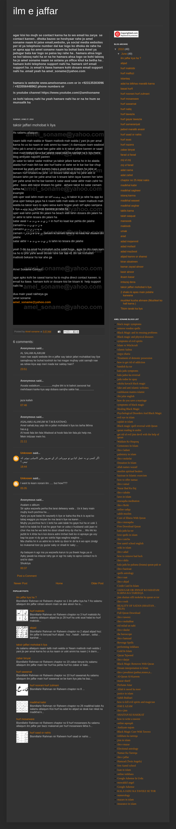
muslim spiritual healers (129, 471)
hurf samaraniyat (130, 124)
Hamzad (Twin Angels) (129, 761)
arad (123, 236)
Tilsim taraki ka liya (132, 308)
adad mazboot (129, 251)
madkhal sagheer (131, 190)
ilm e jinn (122, 710)
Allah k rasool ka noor (129, 689)
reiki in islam (124, 547)
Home (59, 583)
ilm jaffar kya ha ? (26, 597)
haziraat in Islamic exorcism (132, 475)
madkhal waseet (130, 200)
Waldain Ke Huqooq (128, 441)
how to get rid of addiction (131, 362)
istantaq (125, 78)
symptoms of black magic (130, 404)
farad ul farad (128, 154)
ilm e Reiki (123, 505)
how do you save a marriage (132, 400)
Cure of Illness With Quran (131, 518)
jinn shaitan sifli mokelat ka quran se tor (138, 597)
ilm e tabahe (123, 492)
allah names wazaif (127, 467)
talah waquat (128, 216)
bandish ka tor (124, 366)
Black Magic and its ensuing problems (137, 332)
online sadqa (123, 509)
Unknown (26, 453)
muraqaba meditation (128, 501)
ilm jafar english (125, 396)
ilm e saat (122, 577)
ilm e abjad (123, 581)
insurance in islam (126, 803)
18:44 (23, 466)
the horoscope (124, 634)
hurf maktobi (37, 611)
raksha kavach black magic (131, 383)
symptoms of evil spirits (129, 341)
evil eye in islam (125, 417)
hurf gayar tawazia (131, 119)
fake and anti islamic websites (133, 387)
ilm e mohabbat (125, 621)
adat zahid (127, 175)
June (124, 53)
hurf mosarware (25, 719)
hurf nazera (127, 144)
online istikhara (125, 774)
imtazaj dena (128, 282)
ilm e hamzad (124, 638)
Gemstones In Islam (127, 445)
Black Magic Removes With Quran (135, 663)
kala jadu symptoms (127, 370)
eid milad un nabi (126, 625)
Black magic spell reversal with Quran (137, 426)
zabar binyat (23, 658)
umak (124, 231)
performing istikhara (128, 646)
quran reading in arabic (129, 430)
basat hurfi (127, 88)
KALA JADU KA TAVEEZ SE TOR (136, 791)
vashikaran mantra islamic (131, 392)
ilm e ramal (123, 484)
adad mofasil (128, 246)
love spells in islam (127, 535)
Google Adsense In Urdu (130, 778)
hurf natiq (126, 109)
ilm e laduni (123, 450)
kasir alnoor (127, 272)
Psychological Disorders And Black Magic (139, 413)
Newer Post (20, 583)
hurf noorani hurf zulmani (44, 685)
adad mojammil (129, 241)
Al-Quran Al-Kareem (128, 676)
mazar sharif (123, 680)
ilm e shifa (122, 560)
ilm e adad (122, 551)
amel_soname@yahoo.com (32, 302)
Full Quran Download (128, 613)
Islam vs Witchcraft (127, 345)
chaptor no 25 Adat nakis (135, 180)
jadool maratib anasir (133, 129)
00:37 (23, 568)
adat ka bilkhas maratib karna (138, 83)
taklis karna (127, 210)
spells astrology (125, 573)
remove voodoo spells (128, 328)
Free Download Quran (129, 526)
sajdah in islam (125, 421)
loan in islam (124, 769)
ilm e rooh (122, 601)
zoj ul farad (127, 165)
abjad (33, 627)
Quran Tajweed (125, 655)
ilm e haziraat (124, 568)
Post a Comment (27, 575)
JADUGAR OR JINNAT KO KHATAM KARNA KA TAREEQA (138, 591)
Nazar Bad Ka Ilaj (126, 488)
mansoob (126, 221)
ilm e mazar (123, 744)
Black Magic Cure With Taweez (134, 731)
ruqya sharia (123, 353)
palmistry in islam (126, 454)
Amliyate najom (125, 727)
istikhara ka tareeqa (127, 736)
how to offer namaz (127, 479)
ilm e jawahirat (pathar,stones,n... (134, 672)
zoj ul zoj (126, 160)
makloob (125, 226)
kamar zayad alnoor (132, 266)
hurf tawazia (128, 114)
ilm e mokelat (124, 458)
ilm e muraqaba (125, 522)
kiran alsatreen (129, 261)
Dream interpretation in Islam (132, 668)
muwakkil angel (125, 782)
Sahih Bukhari (124, 697)
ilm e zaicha (123, 539)
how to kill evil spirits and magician (136, 702)
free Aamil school (126, 765)
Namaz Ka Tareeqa (127, 753)
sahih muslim (124, 513)
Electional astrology (127, 748)
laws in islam (124, 496)
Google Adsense (125, 786)
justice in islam (125, 693)
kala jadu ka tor (125, 530)
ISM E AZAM (124, 706)
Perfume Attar (124, 685)
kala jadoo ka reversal (128, 375)
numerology (123, 795)
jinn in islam (123, 740)
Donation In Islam (126, 462)
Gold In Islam (124, 651)
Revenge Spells (125, 642)
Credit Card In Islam (128, 585)
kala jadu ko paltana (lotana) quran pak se (139, 564)
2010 (121, 49)
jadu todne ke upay (127, 379)
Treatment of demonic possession (134, 358)
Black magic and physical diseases (135, 336)
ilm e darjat (123, 659)
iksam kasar (127, 277)
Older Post (97, 583)
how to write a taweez (128, 719)
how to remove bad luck (130, 556)
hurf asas (126, 139)
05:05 (23, 488)
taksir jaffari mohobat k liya (31, 644)
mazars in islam (125, 799)
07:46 (23, 405)
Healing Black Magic (128, 409)
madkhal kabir (38, 702)
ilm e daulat (123, 629)
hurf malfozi (127, 73)
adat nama (127, 170)
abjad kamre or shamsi (134, 256)
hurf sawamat (24, 671)
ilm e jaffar (35, 10)
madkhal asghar (130, 205)
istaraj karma (128, 195)
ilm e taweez (124, 617)
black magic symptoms (129, 324)
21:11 (23, 441)
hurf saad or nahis (40, 732)
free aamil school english (130, 543)
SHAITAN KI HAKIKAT (130, 714)
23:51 (23, 369)
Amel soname (32, 331)
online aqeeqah (125, 723)
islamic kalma (124, 349)
